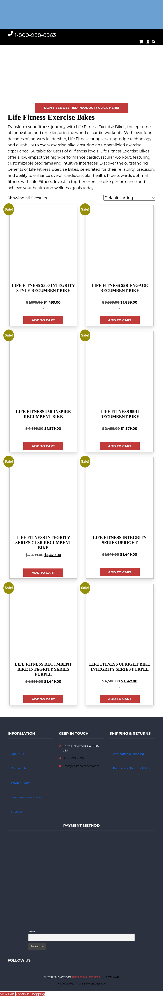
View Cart (7, 994)
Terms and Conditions (26, 797)
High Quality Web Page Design (81, 983)
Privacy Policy (20, 782)
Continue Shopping (30, 994)
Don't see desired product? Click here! (81, 108)
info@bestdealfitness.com (81, 766)
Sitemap (17, 811)
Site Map (112, 977)
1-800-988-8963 (74, 758)
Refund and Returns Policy (131, 768)
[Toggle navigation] (10, 15)
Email (31, 931)
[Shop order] (129, 198)
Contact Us (18, 768)
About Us (17, 753)
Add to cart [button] (43, 320)
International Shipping (128, 753)
